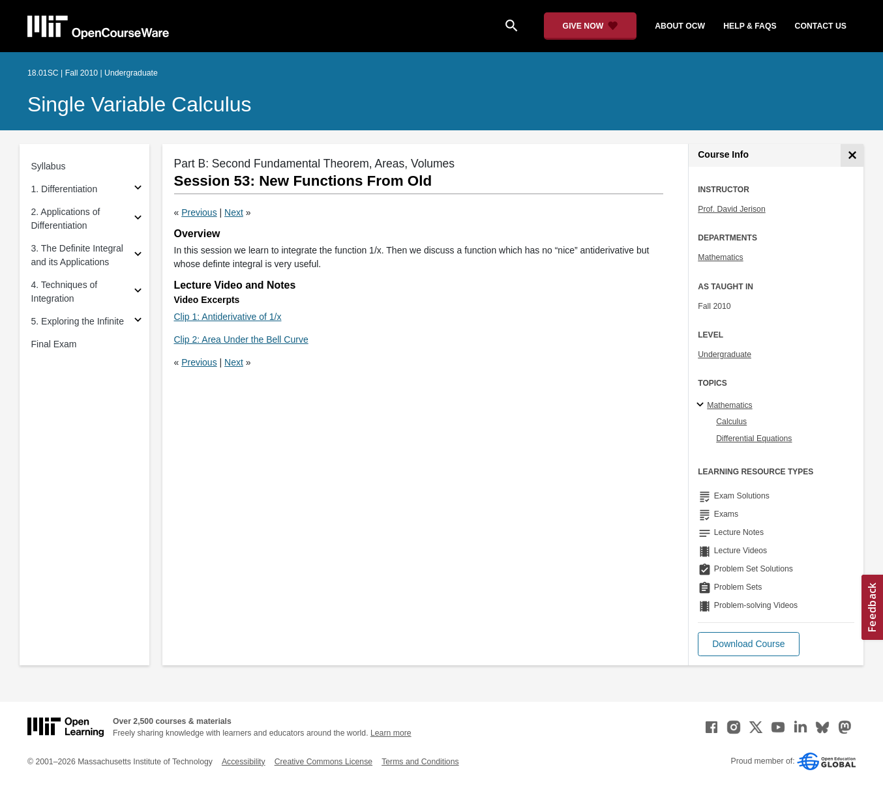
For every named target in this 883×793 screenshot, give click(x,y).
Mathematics (720, 257)
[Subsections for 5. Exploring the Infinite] (138, 321)
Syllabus (48, 166)
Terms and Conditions (420, 761)
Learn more (391, 733)
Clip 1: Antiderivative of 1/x (228, 316)
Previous (199, 212)
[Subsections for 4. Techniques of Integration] (138, 292)
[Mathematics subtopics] (702, 405)
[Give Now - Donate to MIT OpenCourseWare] (590, 26)
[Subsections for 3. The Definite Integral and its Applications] (138, 256)
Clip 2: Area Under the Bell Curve (241, 339)
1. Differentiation (64, 189)
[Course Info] (852, 155)
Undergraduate (724, 354)
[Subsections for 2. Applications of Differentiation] (138, 219)
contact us (820, 26)
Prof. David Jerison (732, 209)
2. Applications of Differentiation (65, 219)
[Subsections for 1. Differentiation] (138, 189)
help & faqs (749, 26)
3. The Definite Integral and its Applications (77, 255)
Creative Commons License (323, 761)
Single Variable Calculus (139, 104)
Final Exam (54, 344)
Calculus (731, 421)
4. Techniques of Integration (64, 292)
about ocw (680, 26)
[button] (748, 644)
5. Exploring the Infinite (77, 321)
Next (233, 212)
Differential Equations (754, 438)
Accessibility (243, 761)
